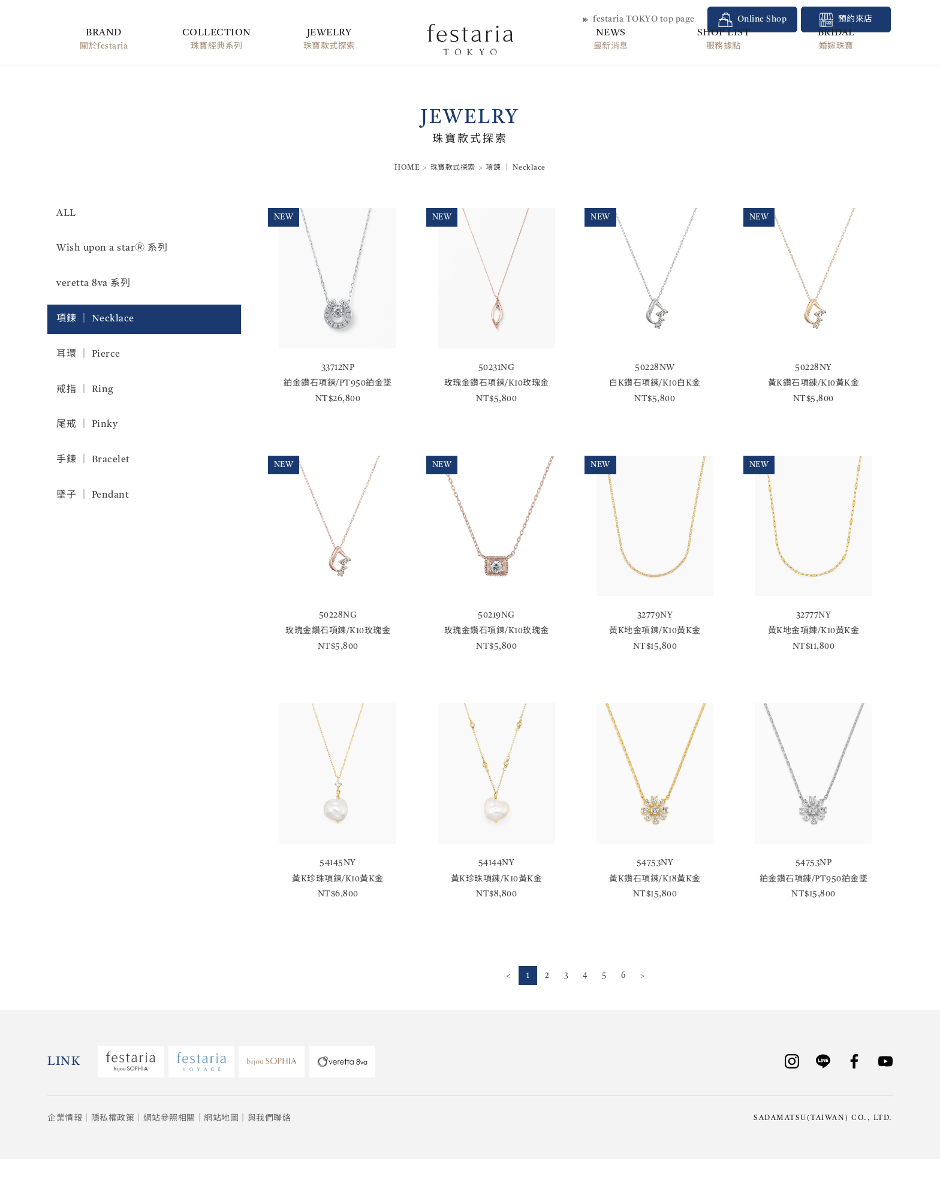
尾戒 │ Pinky (87, 424)
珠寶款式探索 (452, 167)
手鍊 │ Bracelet (93, 460)
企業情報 (64, 1119)
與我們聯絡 (269, 1119)
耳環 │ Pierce (88, 354)
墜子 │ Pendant (92, 495)
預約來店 (846, 19)
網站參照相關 (169, 1119)
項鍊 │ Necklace (95, 319)
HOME (407, 167)
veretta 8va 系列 (93, 283)
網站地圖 (221, 1119)
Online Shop (752, 19)
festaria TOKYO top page (639, 19)
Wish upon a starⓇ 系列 (111, 248)
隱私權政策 (113, 1119)
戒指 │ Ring (85, 390)
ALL (66, 213)
